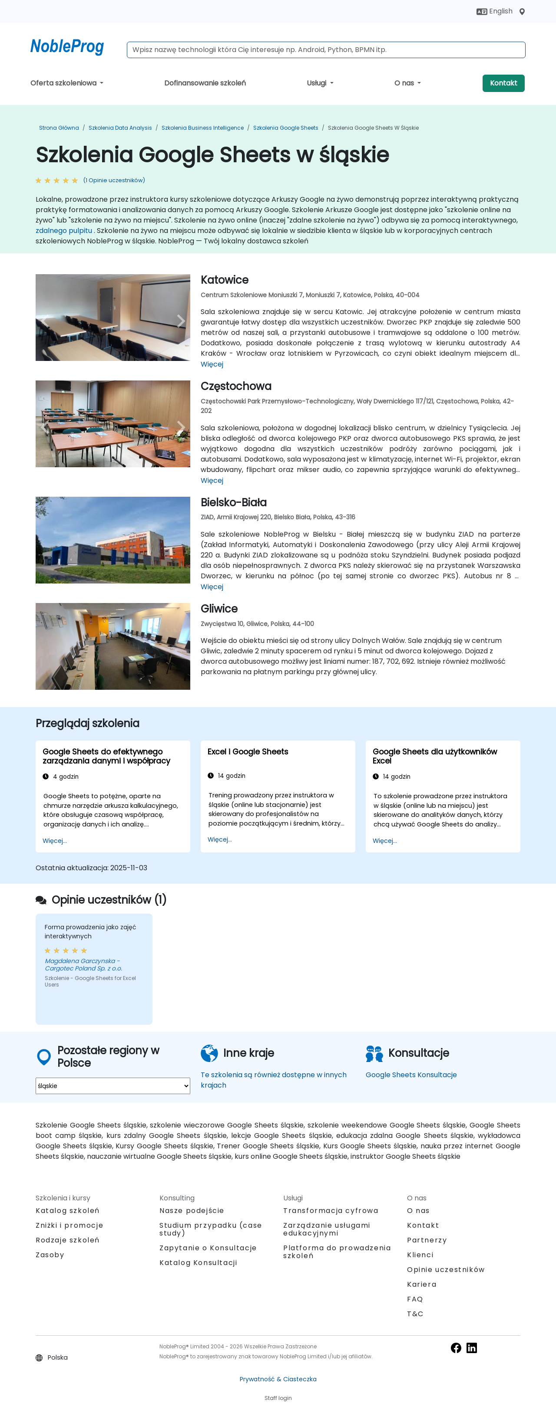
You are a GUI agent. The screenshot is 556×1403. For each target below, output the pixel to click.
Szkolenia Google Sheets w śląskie (373, 127)
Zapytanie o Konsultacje (208, 1248)
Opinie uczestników (446, 1270)
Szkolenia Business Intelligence (203, 127)
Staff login (278, 1398)
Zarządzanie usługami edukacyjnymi (327, 1229)
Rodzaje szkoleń (68, 1240)
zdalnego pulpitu (64, 231)
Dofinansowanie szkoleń (205, 83)
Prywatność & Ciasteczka (278, 1379)
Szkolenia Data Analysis (120, 127)
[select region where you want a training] (113, 1086)
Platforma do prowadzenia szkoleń (337, 1252)
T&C (415, 1314)
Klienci (420, 1255)
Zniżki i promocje (69, 1225)
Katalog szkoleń (68, 1211)
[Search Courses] (326, 50)
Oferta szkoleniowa (64, 83)
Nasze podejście (192, 1211)
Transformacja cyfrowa (331, 1211)
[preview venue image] (47, 321)
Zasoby (50, 1255)
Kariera (422, 1284)
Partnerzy (427, 1240)
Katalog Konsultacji (198, 1263)
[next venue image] (178, 321)
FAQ (415, 1299)
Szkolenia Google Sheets (285, 127)
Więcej (212, 364)
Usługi (317, 83)
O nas (405, 83)
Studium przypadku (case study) (210, 1229)
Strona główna (59, 127)
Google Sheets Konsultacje (411, 1075)
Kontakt (503, 83)
